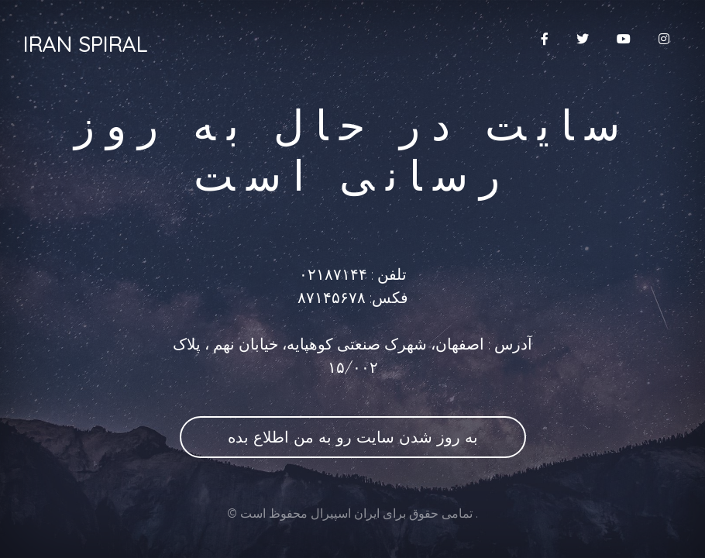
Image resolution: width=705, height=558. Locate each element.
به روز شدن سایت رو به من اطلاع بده (353, 436)
